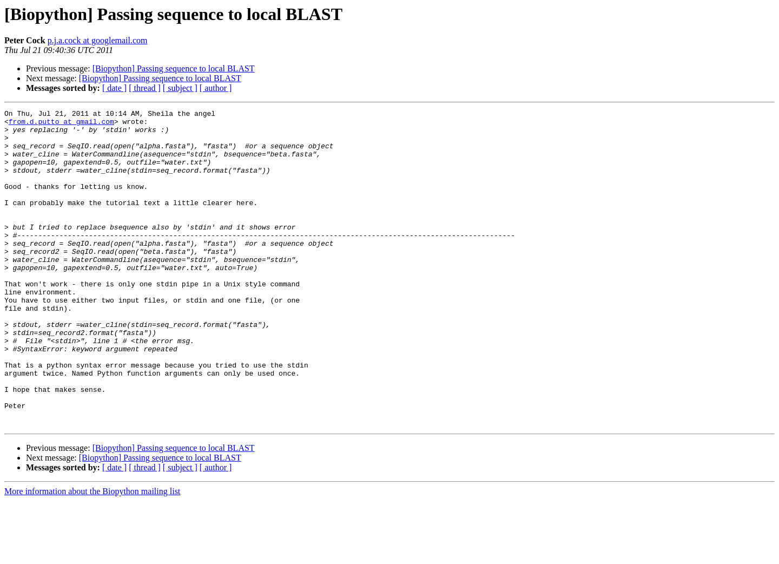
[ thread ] (145, 88)
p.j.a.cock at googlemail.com (98, 40)
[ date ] (114, 88)
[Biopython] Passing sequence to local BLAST (174, 68)
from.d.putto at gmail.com (61, 124)
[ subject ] (180, 88)
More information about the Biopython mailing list (92, 554)
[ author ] (216, 88)
